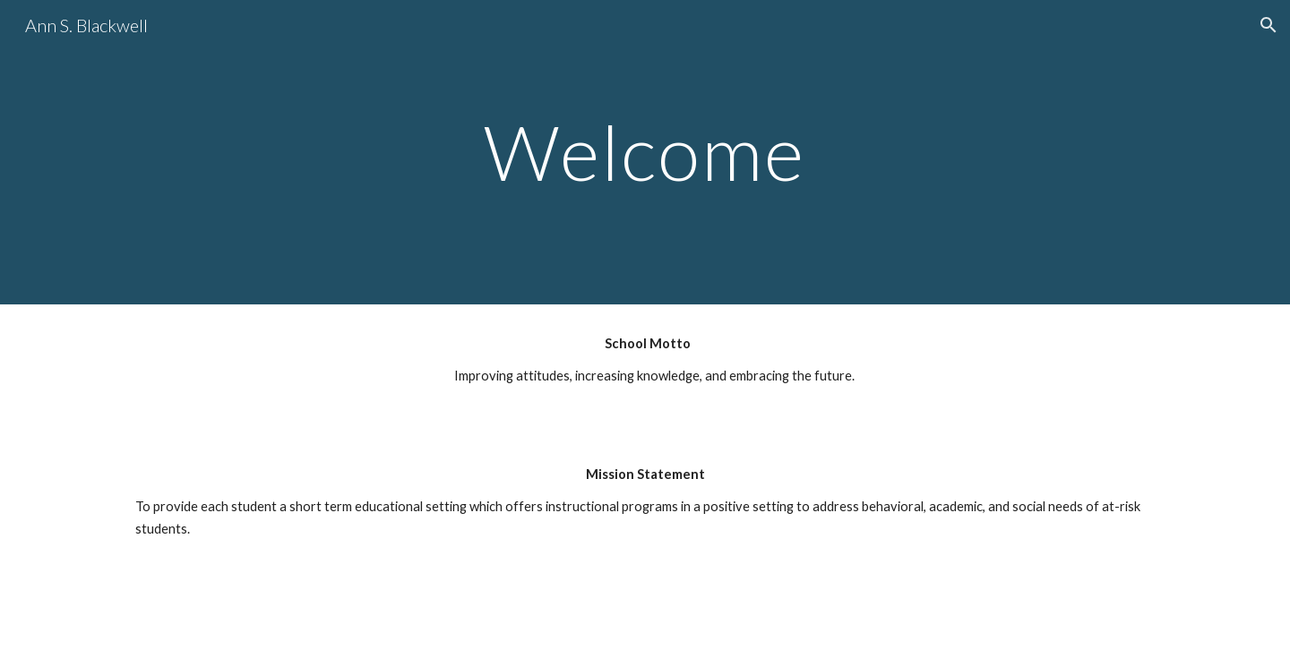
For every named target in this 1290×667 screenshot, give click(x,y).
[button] (1268, 25)
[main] (645, 152)
